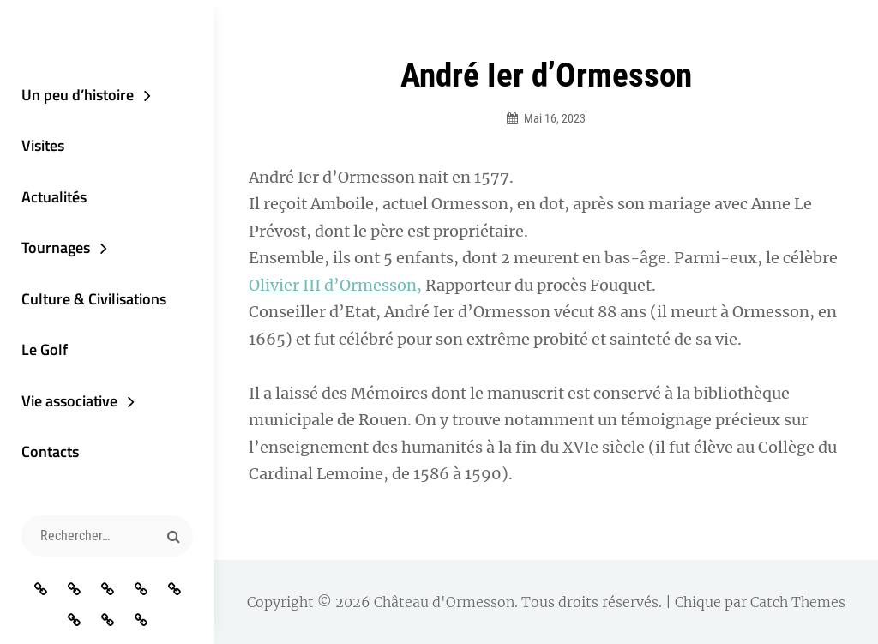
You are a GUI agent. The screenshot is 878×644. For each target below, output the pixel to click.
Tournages (55, 247)
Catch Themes (797, 602)
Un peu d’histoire (77, 94)
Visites (42, 145)
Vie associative (69, 400)
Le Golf (44, 349)
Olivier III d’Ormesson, (335, 285)
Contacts (50, 451)
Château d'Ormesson (444, 602)
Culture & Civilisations (93, 298)
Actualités (54, 196)
